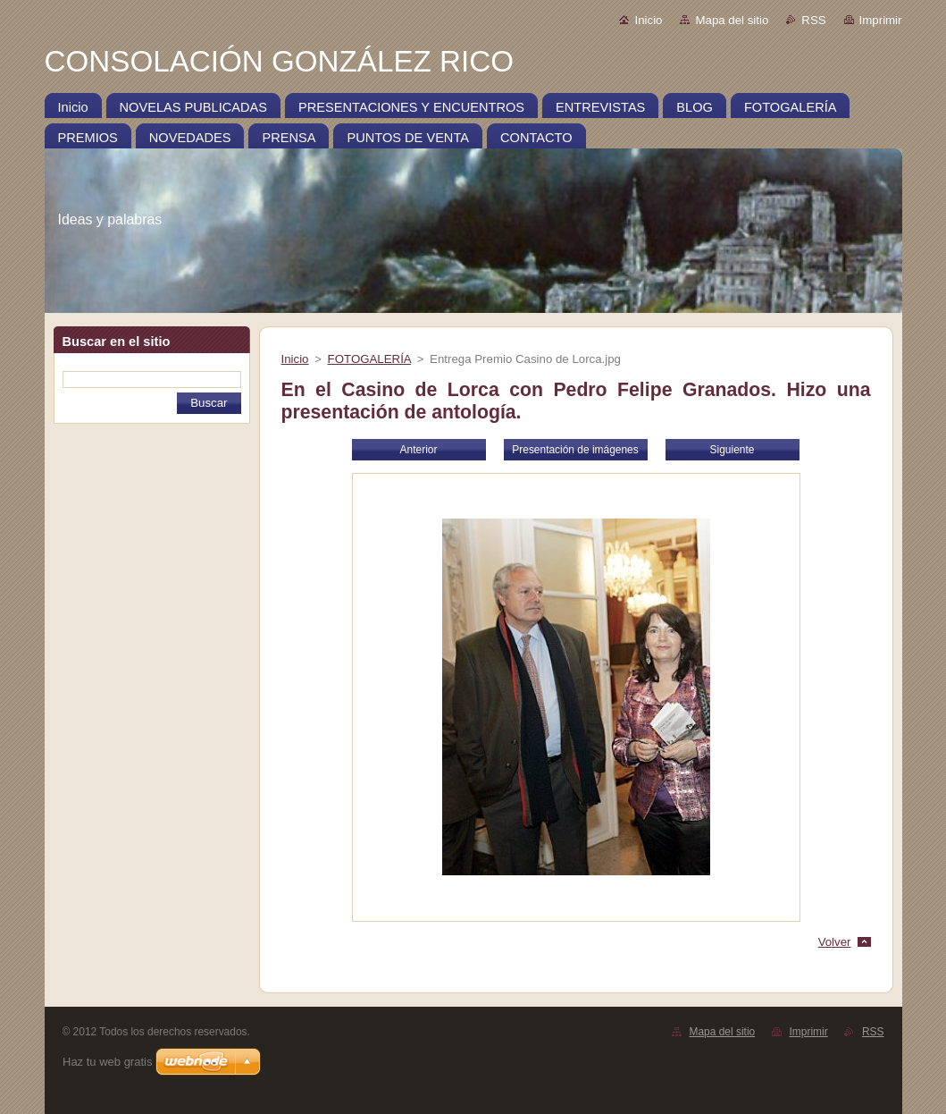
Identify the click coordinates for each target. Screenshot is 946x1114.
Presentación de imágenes (575, 449)
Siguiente (732, 449)
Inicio (648, 20)
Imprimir (880, 20)
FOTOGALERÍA (369, 359)
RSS (813, 20)
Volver (834, 942)
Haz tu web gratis (107, 1061)
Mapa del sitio (731, 20)
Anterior (419, 449)
